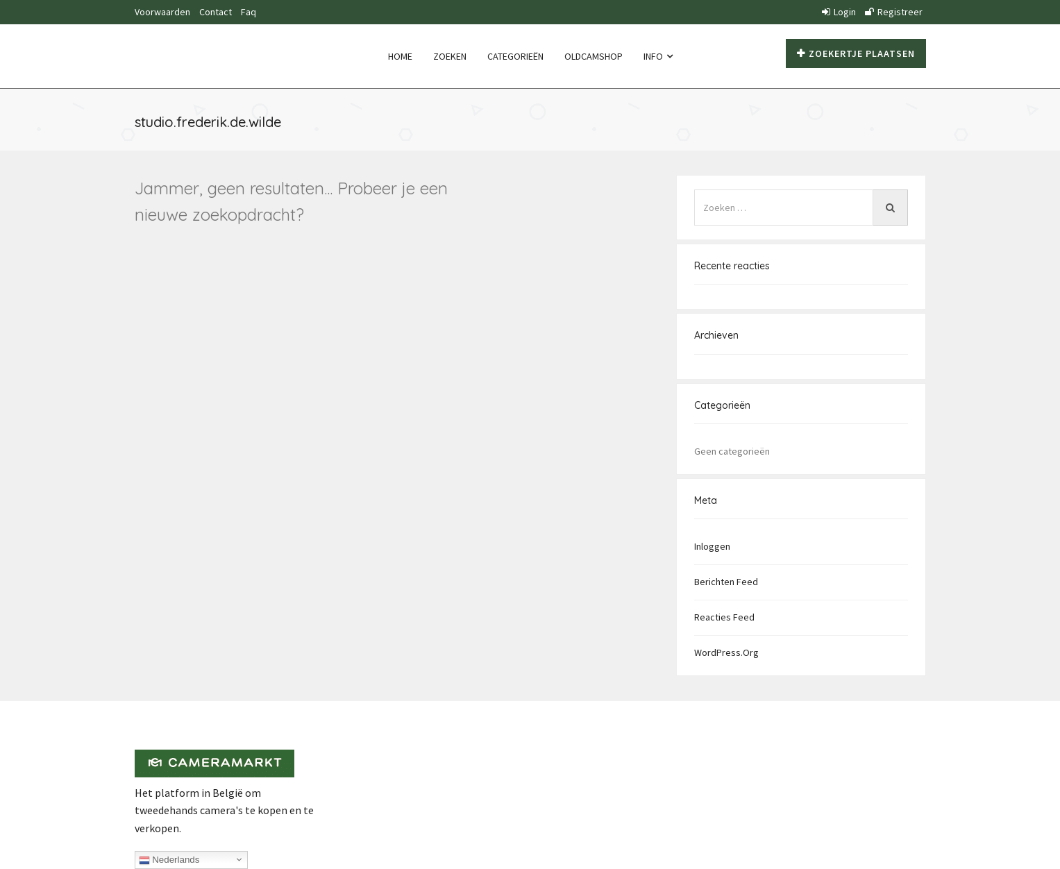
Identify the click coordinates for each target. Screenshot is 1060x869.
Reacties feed (724, 617)
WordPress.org (726, 652)
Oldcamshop (593, 56)
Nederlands (169, 860)
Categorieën (515, 56)
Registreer (894, 12)
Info (658, 56)
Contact (215, 12)
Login (839, 12)
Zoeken (449, 56)
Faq (248, 12)
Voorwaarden (162, 12)
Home (400, 56)
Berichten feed (726, 581)
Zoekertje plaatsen (856, 53)
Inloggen (712, 546)
